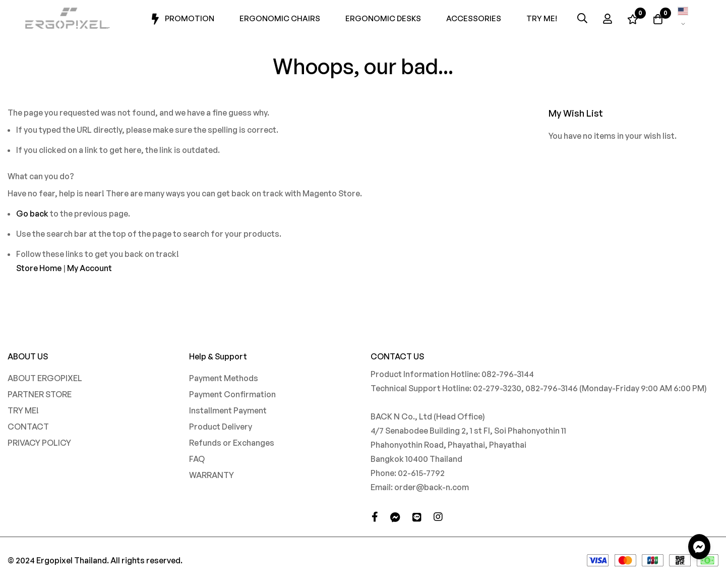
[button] (683, 18)
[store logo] (68, 18)
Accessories (473, 18)
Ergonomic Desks (383, 18)
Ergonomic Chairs (279, 18)
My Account (89, 268)
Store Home (39, 268)
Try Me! (541, 18)
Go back (32, 213)
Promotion (182, 19)
